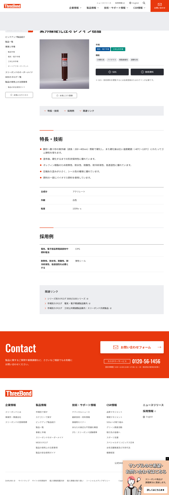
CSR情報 (112, 405)
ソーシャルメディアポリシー (98, 480)
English (135, 3)
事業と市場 (41, 432)
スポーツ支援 (112, 437)
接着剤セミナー (79, 422)
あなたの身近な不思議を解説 (85, 427)
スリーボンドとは (13, 411)
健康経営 (110, 452)
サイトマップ (23, 480)
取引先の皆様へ (113, 432)
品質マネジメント (114, 411)
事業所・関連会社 (13, 417)
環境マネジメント (114, 417)
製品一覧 (40, 427)
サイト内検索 (144, 3)
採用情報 (120, 3)
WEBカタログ (42, 442)
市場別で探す (42, 411)
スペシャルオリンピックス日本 (120, 442)
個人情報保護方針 (57, 480)
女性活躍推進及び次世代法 (118, 447)
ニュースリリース (104, 3)
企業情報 (10, 405)
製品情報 (10, 24)
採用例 (70, 110)
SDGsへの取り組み (115, 422)
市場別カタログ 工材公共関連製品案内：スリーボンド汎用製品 (79, 308)
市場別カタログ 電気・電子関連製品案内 (69, 303)
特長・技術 (53, 110)
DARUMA (10, 480)
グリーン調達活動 (114, 427)
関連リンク (88, 110)
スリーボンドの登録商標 (16, 422)
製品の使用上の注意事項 (47, 447)
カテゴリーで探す (43, 417)
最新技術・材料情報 (81, 417)
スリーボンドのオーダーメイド (49, 437)
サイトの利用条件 (39, 480)
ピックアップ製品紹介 (46, 422)
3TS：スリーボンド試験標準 (84, 432)
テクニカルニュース (81, 411)
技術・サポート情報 (84, 405)
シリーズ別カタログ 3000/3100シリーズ (68, 298)
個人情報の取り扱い (75, 480)
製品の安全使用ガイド (46, 452)
